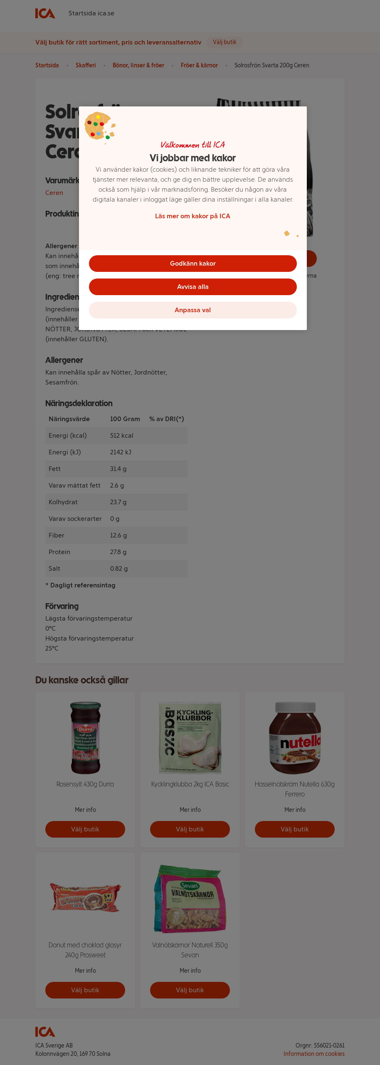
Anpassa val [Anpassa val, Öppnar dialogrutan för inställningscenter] (193, 310)
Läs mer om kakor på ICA (192, 216)
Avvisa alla (193, 287)
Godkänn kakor (193, 263)
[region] (193, 218)
